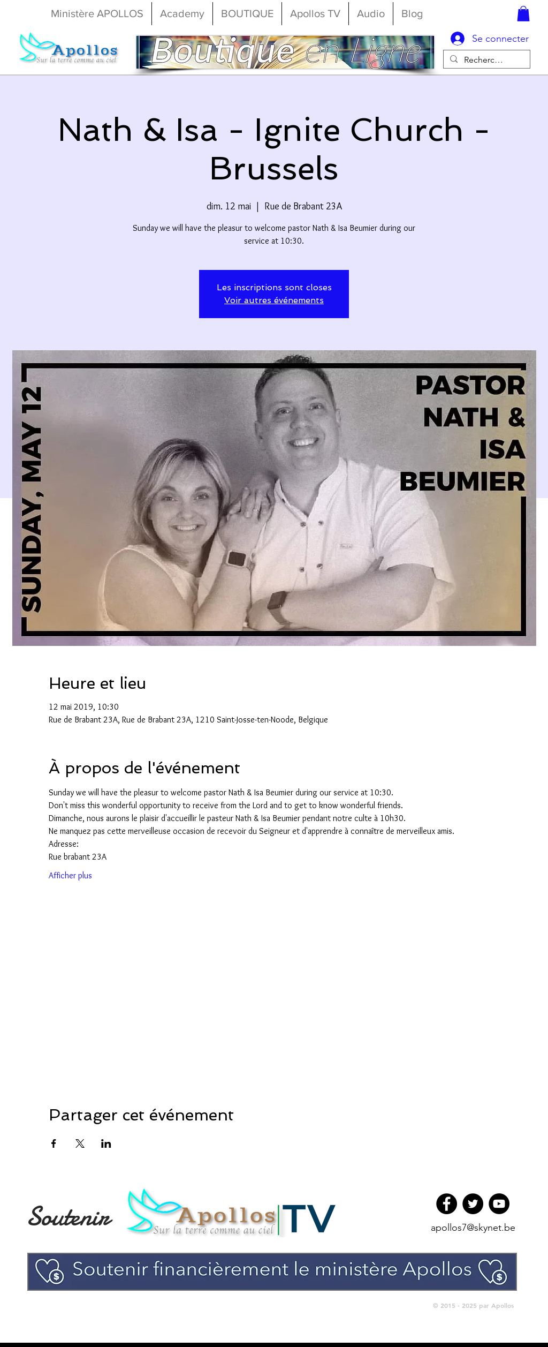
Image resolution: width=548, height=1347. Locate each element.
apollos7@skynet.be (473, 1227)
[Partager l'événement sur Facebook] (54, 1143)
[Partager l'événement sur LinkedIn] (106, 1143)
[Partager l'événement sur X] (80, 1143)
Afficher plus (70, 875)
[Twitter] (472, 1203)
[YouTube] (499, 1203)
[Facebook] (446, 1203)
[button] (523, 13)
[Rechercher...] (485, 59)
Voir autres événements (274, 300)
